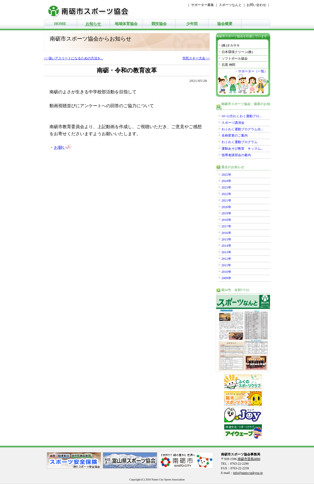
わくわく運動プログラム (239, 142)
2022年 (226, 194)
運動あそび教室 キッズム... (242, 148)
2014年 (226, 246)
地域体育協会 (126, 24)
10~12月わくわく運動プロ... (242, 116)
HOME (60, 24)
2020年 (226, 207)
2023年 (226, 187)
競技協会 (159, 24)
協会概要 (224, 24)
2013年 (226, 252)
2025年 (226, 175)
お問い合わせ (256, 5)
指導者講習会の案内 (236, 155)
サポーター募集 (202, 5)
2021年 (226, 200)
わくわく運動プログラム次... (242, 129)
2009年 (226, 278)
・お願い (60, 147)
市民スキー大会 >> (196, 58)
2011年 (226, 265)
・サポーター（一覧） (251, 71)
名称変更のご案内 (235, 135)
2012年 (226, 259)
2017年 (226, 226)
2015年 (226, 239)
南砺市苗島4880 (249, 459)
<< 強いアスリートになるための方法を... (73, 58)
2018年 (226, 220)
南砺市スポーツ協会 (91, 9)
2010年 (226, 272)
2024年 (226, 181)
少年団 (192, 24)
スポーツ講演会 (233, 123)
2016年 (226, 233)
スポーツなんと (230, 5)
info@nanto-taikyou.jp (248, 473)
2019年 (226, 213)
